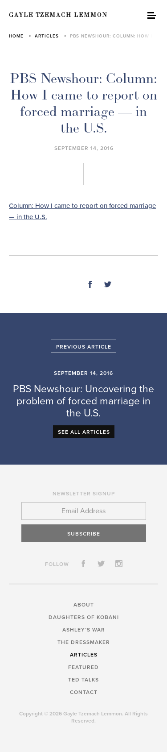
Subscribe (83, 534)
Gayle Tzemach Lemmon (58, 15)
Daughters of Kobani (84, 617)
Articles (47, 36)
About (83, 605)
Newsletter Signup (84, 493)
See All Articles (84, 432)
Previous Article (83, 347)
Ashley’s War (83, 630)
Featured (83, 667)
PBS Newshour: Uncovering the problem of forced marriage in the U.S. (83, 401)
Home (16, 36)
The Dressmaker (83, 642)
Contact (84, 692)
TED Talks (83, 680)
